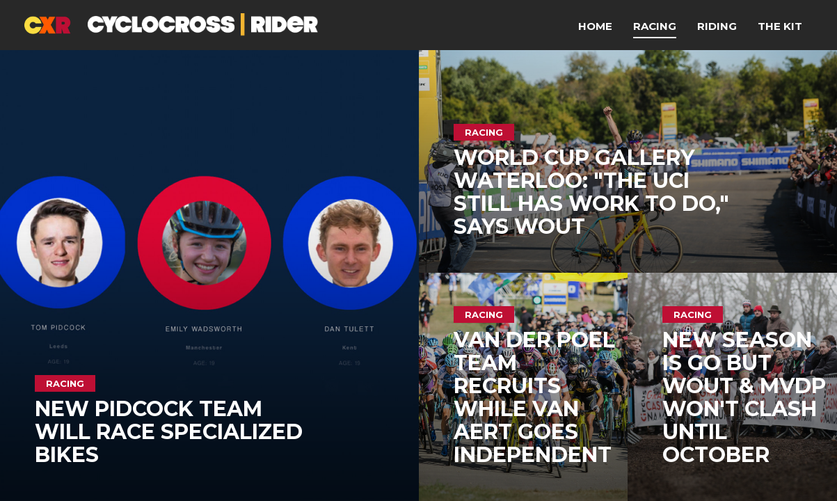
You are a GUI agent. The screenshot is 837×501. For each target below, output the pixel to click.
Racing (654, 26)
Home (595, 26)
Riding (717, 26)
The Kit (780, 26)
